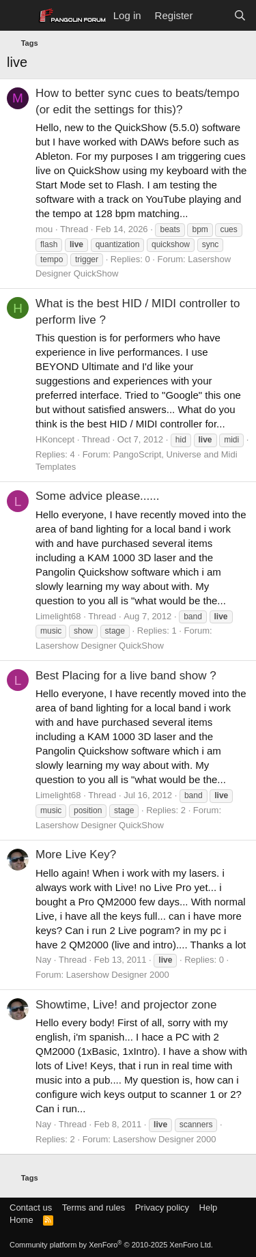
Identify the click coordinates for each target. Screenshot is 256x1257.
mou (44, 229)
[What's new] (212, 15)
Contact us (31, 1207)
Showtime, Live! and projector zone (126, 1004)
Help (208, 1207)
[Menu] (19, 15)
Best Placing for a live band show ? (125, 675)
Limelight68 (58, 616)
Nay (43, 960)
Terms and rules (93, 1207)
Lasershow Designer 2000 (117, 975)
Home (21, 1220)
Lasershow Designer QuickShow (99, 645)
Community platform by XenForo (111, 1245)
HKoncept (54, 439)
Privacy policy (162, 1207)
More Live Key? (75, 854)
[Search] (240, 15)
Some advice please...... (97, 496)
